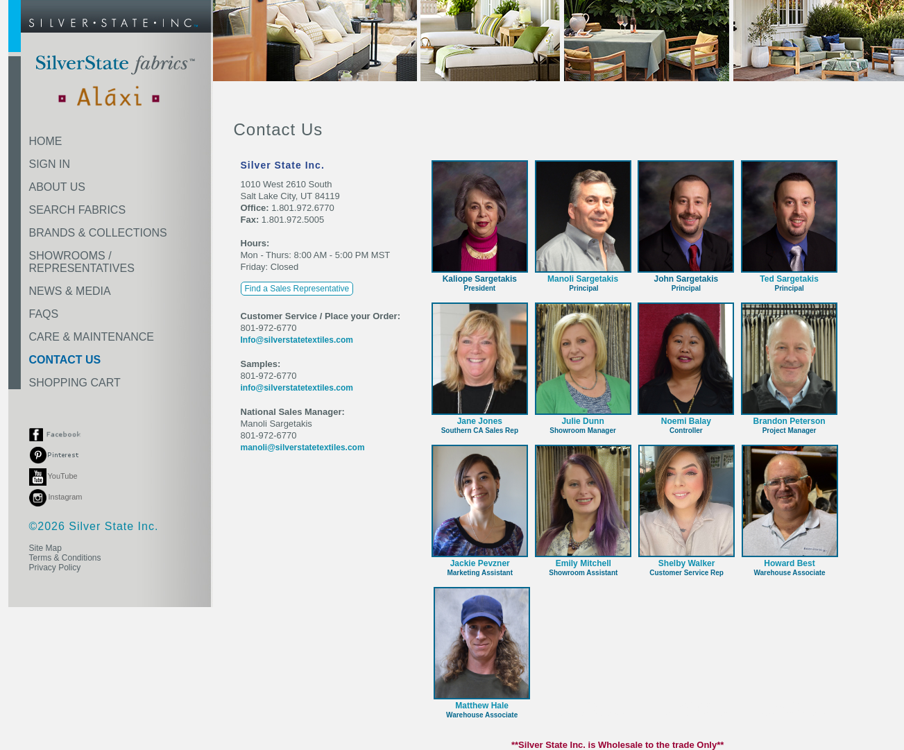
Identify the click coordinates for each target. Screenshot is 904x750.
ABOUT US (57, 187)
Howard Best (789, 563)
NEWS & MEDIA (70, 291)
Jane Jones (479, 421)
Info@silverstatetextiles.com (297, 340)
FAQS (44, 314)
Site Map (45, 548)
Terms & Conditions (65, 558)
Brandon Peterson (789, 421)
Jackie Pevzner (480, 563)
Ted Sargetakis (789, 279)
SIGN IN (50, 164)
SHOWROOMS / (82, 262)
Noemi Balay (686, 421)
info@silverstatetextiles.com (297, 388)
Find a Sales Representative (297, 288)
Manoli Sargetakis (582, 279)
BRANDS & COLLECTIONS (98, 233)
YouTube (53, 476)
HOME (45, 141)
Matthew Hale (482, 705)
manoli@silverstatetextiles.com (303, 447)
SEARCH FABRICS (77, 210)
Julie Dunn (582, 421)
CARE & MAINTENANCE (91, 337)
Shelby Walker (686, 563)
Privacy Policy (55, 567)
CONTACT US (65, 360)
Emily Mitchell (583, 563)
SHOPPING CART (75, 383)
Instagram (56, 497)
